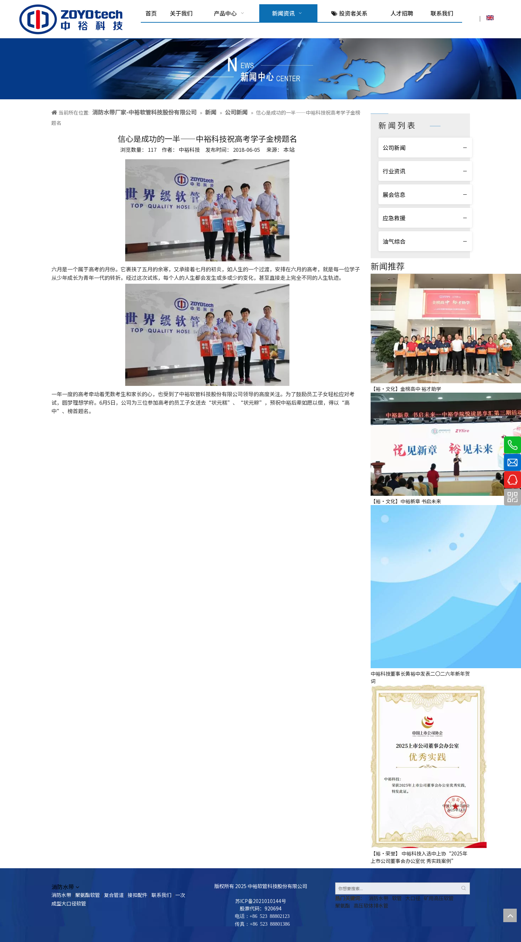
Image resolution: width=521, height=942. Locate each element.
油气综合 (394, 241)
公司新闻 (394, 147)
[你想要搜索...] (397, 888)
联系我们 (161, 894)
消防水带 (61, 894)
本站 (289, 149)
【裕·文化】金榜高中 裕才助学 (406, 388)
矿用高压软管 (439, 898)
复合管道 (114, 894)
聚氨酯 (342, 905)
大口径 (412, 898)
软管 (397, 898)
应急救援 (394, 218)
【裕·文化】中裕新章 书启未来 (406, 501)
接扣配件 (138, 894)
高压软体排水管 (371, 905)
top (510, 915)
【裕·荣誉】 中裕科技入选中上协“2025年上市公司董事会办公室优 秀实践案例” (419, 857)
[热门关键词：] (464, 888)
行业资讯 (394, 171)
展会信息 (394, 194)
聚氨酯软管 (87, 894)
